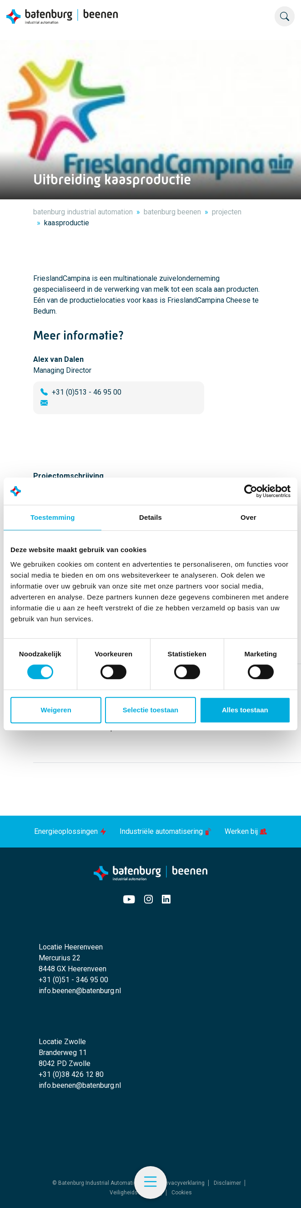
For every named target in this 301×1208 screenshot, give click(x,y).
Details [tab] (150, 517)
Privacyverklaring (183, 1183)
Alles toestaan (245, 710)
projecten (226, 212)
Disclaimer (227, 1183)
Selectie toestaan (151, 710)
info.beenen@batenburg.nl (80, 990)
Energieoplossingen (71, 831)
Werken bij (246, 831)
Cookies (181, 1192)
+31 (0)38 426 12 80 (71, 1074)
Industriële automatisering (167, 831)
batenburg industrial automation (83, 212)
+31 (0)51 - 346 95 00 (73, 979)
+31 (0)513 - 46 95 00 (86, 392)
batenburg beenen (172, 212)
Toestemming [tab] (52, 517)
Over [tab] (248, 517)
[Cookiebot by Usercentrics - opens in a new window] (251, 491)
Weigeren (56, 710)
